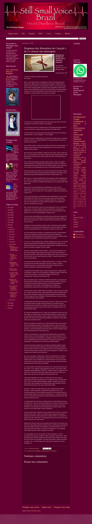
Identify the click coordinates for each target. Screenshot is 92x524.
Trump (82, 157)
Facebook (76, 226)
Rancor (84, 198)
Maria (84, 145)
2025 (9, 207)
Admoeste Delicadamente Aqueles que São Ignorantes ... (13, 249)
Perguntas (54, 451)
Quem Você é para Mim (15, 185)
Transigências (80, 201)
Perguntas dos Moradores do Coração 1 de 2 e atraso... (13, 281)
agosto (11, 229)
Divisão (84, 172)
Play (23, 34)
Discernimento (79, 141)
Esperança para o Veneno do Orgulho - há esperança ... (13, 294)
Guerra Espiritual (77, 138)
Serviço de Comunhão (79, 183)
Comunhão (76, 166)
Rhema (84, 182)
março (11, 241)
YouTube (75, 224)
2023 (9, 212)
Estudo (84, 177)
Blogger (60, 520)
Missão (76, 143)
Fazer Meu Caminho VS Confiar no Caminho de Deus (13, 257)
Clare (84, 174)
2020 (9, 220)
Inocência (80, 190)
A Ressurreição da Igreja (79, 159)
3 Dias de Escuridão (81, 193)
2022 (9, 215)
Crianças (75, 178)
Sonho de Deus (77, 199)
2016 (9, 303)
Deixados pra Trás (79, 194)
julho (10, 232)
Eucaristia (75, 196)
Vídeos (75, 185)
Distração (83, 170)
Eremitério (76, 162)
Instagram (76, 222)
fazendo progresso (46, 451)
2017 (9, 227)
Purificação (76, 169)
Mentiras (75, 191)
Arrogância (80, 204)
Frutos (79, 186)
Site (74, 215)
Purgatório (76, 174)
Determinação (77, 167)
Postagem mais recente (30, 507)
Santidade (76, 157)
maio (10, 237)
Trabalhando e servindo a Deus (79, 123)
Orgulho (84, 167)
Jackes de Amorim (80, 237)
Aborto (79, 185)
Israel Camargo (79, 234)
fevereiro (11, 244)
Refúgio (83, 161)
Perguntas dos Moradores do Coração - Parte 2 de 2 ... (13, 264)
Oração (76, 119)
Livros (48, 34)
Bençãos (75, 177)
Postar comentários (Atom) (33, 510)
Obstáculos (83, 191)
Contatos (58, 34)
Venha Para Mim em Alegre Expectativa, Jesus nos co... (13, 288)
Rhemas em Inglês (78, 217)
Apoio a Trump (79, 147)
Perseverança (79, 128)
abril (10, 239)
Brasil (85, 204)
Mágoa (74, 206)
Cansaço (83, 162)
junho (10, 234)
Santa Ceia (76, 188)
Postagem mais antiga (62, 507)
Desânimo (76, 172)
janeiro (11, 300)
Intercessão (78, 135)
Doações (32, 34)
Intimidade (77, 130)
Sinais (74, 193)
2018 (9, 225)
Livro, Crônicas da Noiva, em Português (12, 71)
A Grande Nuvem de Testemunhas (79, 152)
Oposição (79, 206)
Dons (82, 149)
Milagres (84, 186)
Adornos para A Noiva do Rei (13, 269)
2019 (9, 222)
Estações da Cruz (77, 198)
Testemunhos (77, 164)
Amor (75, 132)
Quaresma (83, 175)
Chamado (76, 149)
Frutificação (83, 196)
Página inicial (13, 34)
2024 (9, 210)
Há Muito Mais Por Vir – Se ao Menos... (15, 166)
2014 (9, 308)
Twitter (75, 219)
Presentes (76, 155)
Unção (80, 188)
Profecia (75, 175)
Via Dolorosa (80, 202)
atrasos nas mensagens (34, 451)
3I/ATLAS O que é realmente (16, 147)
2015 (9, 305)
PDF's (40, 34)
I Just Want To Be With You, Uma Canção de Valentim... (13, 275)
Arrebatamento (79, 117)
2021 (9, 217)
